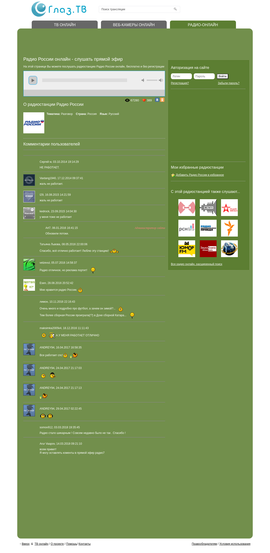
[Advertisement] (108, 43)
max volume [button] (161, 80)
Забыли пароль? (228, 83)
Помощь (71, 544)
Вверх (25, 544)
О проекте (57, 544)
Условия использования (234, 544)
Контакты (85, 544)
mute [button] (144, 80)
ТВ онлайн (41, 544)
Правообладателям (204, 544)
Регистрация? (180, 83)
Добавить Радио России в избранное (200, 175)
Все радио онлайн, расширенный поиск (196, 264)
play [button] (33, 80)
